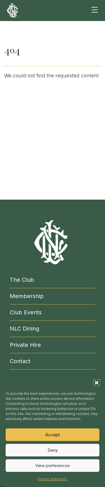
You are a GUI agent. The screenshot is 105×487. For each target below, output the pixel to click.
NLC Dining (24, 328)
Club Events (26, 312)
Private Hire (25, 344)
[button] (96, 383)
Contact (20, 361)
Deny (53, 450)
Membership (27, 296)
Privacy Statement (52, 479)
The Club (22, 279)
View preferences (52, 465)
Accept (52, 434)
